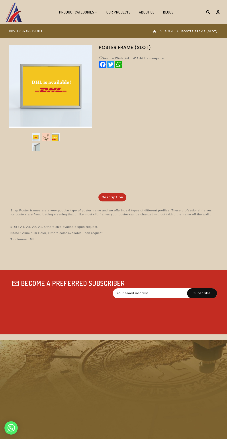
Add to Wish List (114, 58)
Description (112, 197)
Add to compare (148, 58)
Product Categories (76, 12)
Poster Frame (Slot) (199, 31)
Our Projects (118, 12)
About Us (147, 12)
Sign (169, 31)
